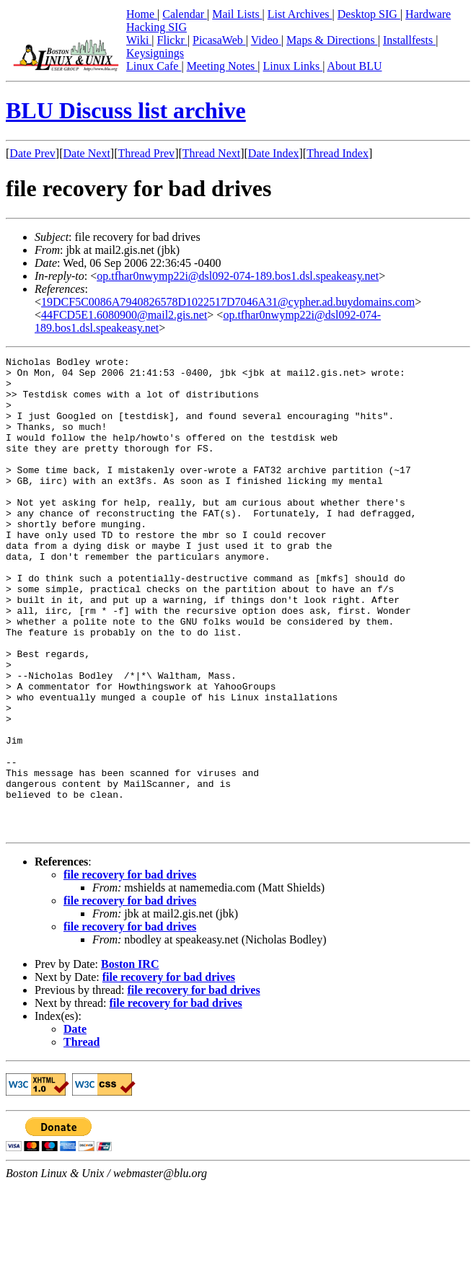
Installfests (409, 40)
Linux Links (292, 66)
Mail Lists (237, 14)
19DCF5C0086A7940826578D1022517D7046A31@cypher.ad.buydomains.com (228, 302)
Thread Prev (146, 153)
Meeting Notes (222, 66)
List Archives (300, 14)
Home (141, 14)
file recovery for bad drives (129, 970)
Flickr (172, 40)
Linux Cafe (153, 66)
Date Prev (32, 153)
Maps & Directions (332, 40)
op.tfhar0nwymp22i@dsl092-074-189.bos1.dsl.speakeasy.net (238, 276)
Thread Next (211, 153)
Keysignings (155, 53)
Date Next (86, 153)
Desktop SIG (369, 14)
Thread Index (338, 153)
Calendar (184, 14)
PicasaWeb (219, 40)
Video (266, 40)
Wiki (138, 40)
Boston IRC (130, 1059)
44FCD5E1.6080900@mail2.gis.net (124, 315)
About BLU (354, 66)
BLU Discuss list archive (126, 110)
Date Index (273, 153)
